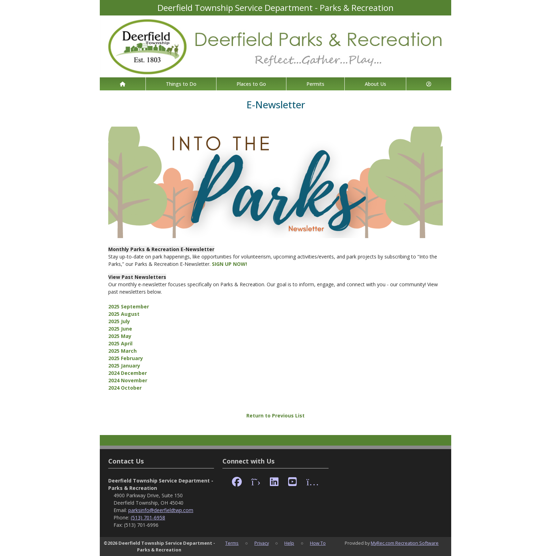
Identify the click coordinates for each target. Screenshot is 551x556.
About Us (375, 84)
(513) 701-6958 (148, 517)
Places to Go (251, 84)
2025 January (124, 365)
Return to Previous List (275, 415)
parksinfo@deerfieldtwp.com (160, 510)
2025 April (120, 343)
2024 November (127, 380)
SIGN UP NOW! (229, 264)
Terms (232, 543)
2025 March (122, 350)
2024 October (125, 387)
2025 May (119, 336)
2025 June (120, 328)
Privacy (261, 543)
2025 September (128, 306)
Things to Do (181, 84)
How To (318, 543)
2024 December (127, 373)
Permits (315, 84)
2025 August (124, 314)
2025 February (125, 358)
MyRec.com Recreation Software (405, 543)
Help (289, 543)
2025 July (119, 321)
